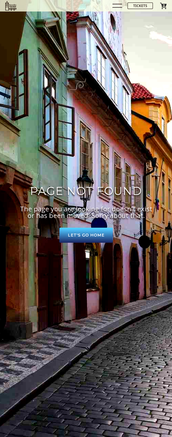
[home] (10, 6)
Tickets (140, 5)
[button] (117, 5)
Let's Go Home (86, 235)
